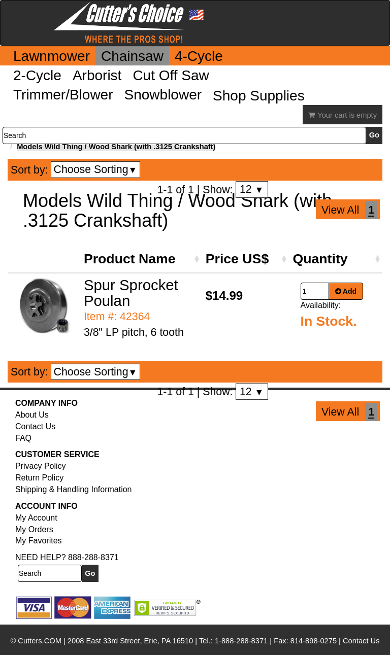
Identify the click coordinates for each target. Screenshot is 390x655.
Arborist (97, 75)
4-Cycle (199, 56)
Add (346, 291)
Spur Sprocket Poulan (131, 293)
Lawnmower (51, 56)
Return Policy (39, 477)
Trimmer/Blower (63, 94)
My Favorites (38, 540)
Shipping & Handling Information (73, 489)
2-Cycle (37, 75)
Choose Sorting (96, 169)
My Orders (34, 529)
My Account (36, 517)
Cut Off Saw (171, 75)
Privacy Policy (40, 466)
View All (340, 210)
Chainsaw (132, 56)
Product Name (130, 258)
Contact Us (35, 426)
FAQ (23, 438)
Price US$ (237, 258)
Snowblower (163, 94)
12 (252, 189)
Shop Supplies (259, 96)
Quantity (320, 258)
